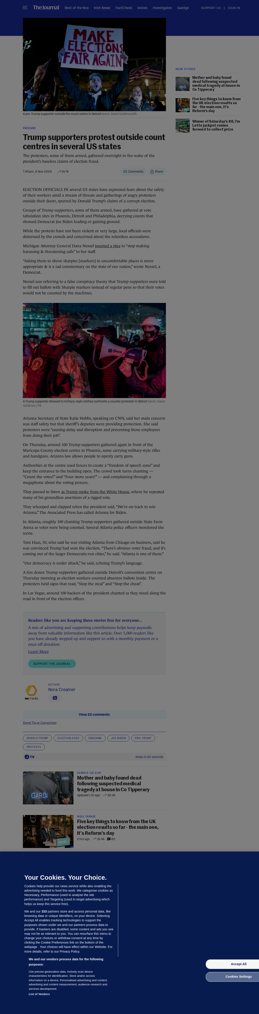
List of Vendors (39, 994)
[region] (129, 933)
